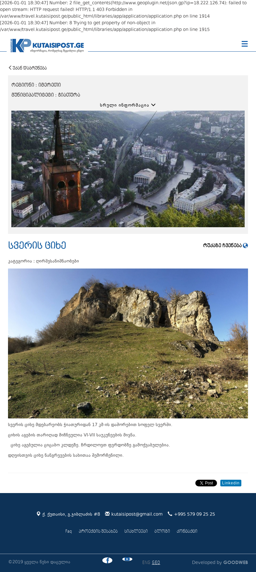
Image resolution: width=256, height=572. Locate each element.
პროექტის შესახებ (98, 531)
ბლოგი (162, 531)
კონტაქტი (187, 531)
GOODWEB (235, 562)
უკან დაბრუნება (27, 68)
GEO (156, 562)
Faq (68, 531)
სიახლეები (136, 531)
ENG (146, 562)
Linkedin (231, 483)
